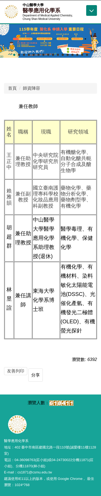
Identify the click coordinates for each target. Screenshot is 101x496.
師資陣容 (31, 88)
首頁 (12, 88)
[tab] (14, 54)
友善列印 (15, 371)
